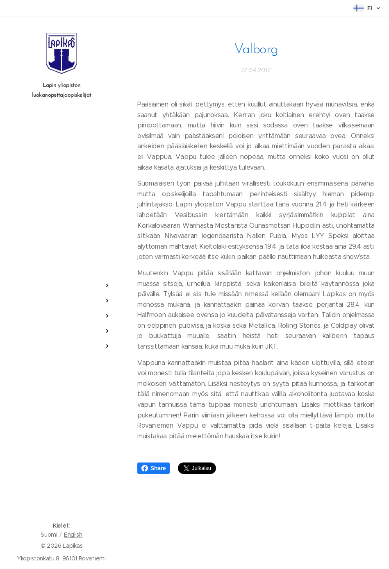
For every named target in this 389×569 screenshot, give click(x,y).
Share (153, 468)
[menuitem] (61, 261)
